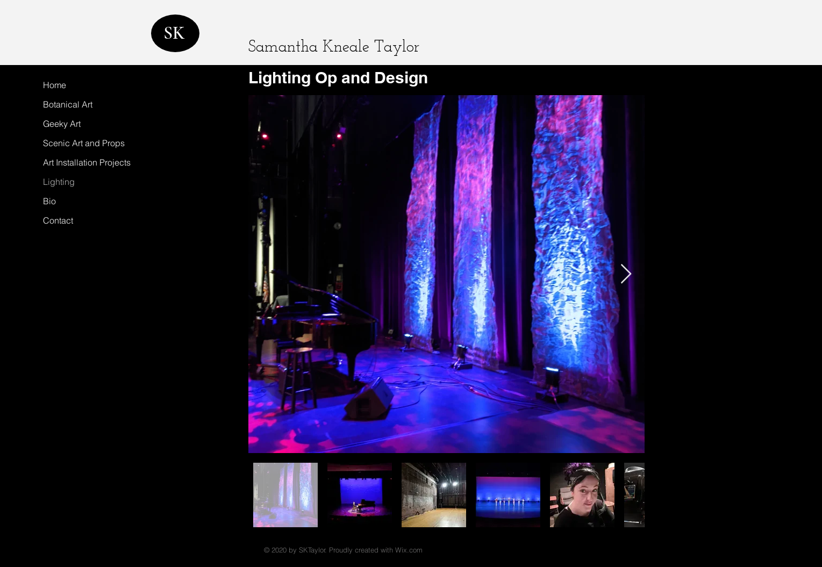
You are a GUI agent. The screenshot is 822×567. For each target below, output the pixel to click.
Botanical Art (67, 104)
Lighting (59, 181)
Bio (49, 201)
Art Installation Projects (87, 162)
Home (54, 85)
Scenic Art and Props (84, 143)
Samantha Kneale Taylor (333, 47)
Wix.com (409, 550)
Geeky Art (62, 123)
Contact (58, 220)
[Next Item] (626, 274)
